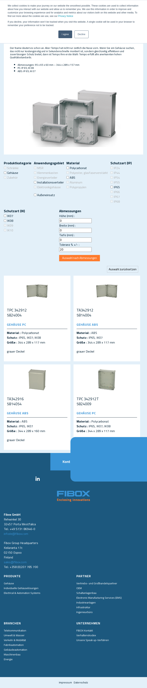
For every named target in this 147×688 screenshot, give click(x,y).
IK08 (8, 221)
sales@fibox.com (15, 562)
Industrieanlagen (86, 602)
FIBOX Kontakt (84, 630)
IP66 (115, 192)
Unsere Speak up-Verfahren (92, 640)
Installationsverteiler (49, 182)
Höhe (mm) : (67, 216)
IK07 (8, 216)
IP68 (115, 201)
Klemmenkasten (46, 173)
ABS (70, 177)
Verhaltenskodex (86, 635)
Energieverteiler (45, 177)
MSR (38, 168)
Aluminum (74, 182)
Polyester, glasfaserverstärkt (87, 173)
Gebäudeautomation (15, 649)
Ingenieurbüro (84, 612)
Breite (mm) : (67, 225)
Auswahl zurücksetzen (122, 269)
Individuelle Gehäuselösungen (21, 588)
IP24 (115, 168)
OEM (79, 588)
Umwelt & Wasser (14, 635)
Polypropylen (76, 187)
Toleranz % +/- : (69, 244)
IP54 (115, 177)
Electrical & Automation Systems (22, 592)
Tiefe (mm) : (67, 235)
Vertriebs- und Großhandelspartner (96, 583)
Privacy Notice (65, 16)
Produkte (12, 576)
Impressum (65, 682)
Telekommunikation (15, 630)
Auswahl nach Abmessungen (79, 258)
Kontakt (74, 461)
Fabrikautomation (14, 644)
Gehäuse (11, 173)
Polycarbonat (76, 168)
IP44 (115, 173)
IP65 (115, 187)
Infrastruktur (83, 607)
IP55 (115, 182)
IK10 (8, 230)
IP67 (115, 197)
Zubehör (11, 177)
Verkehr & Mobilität (15, 640)
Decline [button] (81, 34)
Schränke (11, 168)
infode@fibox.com (16, 534)
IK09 (8, 225)
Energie (8, 659)
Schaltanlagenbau (86, 592)
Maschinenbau (12, 654)
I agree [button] (65, 34)
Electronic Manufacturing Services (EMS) (99, 597)
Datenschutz (81, 682)
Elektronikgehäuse (47, 187)
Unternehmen (88, 623)
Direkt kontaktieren (142, 459)
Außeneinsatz (44, 195)
